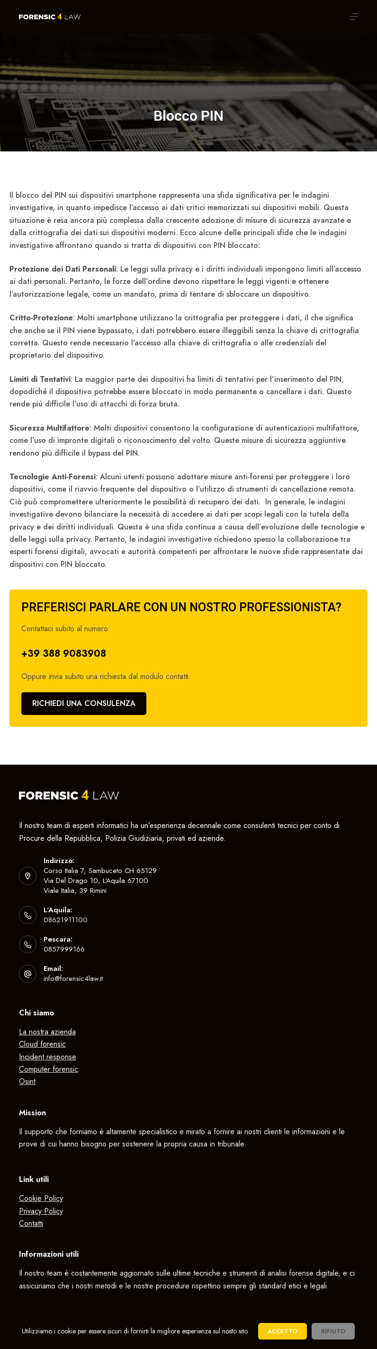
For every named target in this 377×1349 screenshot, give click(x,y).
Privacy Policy (41, 1211)
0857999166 (64, 949)
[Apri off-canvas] (354, 16)
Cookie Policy (41, 1198)
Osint (27, 1081)
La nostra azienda (47, 1031)
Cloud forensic (42, 1044)
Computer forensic (48, 1069)
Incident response (47, 1056)
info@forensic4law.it (73, 978)
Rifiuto (333, 1331)
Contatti (31, 1223)
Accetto (282, 1331)
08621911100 (66, 920)
